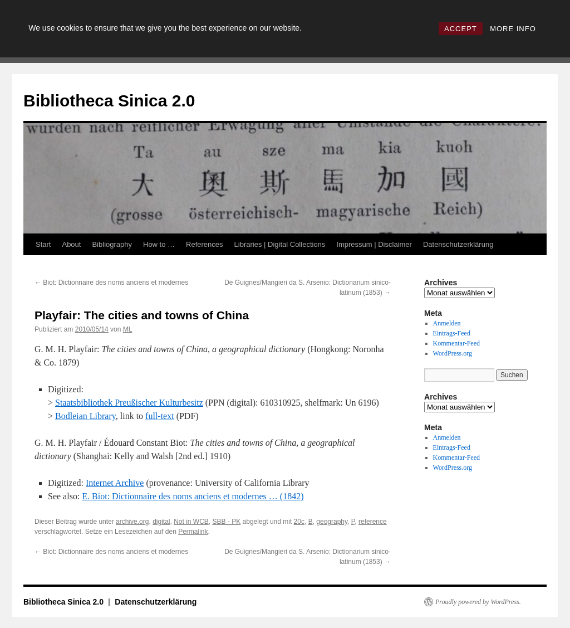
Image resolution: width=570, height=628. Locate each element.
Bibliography (112, 244)
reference (372, 521)
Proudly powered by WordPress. (478, 602)
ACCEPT (460, 29)
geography (331, 521)
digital (161, 521)
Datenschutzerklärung (458, 244)
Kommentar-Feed (456, 343)
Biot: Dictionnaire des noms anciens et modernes (111, 282)
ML (127, 329)
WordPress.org (452, 353)
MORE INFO (513, 29)
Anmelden (447, 323)
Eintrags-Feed (451, 333)
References (204, 244)
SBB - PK (227, 521)
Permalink (193, 531)
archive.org (132, 521)
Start (43, 244)
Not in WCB (191, 521)
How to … (159, 244)
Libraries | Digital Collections (280, 244)
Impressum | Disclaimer (374, 244)
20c (299, 521)
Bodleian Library (85, 416)
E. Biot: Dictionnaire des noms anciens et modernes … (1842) (192, 496)
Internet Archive (115, 483)
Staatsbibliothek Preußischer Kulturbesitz (129, 402)
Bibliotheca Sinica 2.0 (109, 100)
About (71, 244)
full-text (159, 416)
